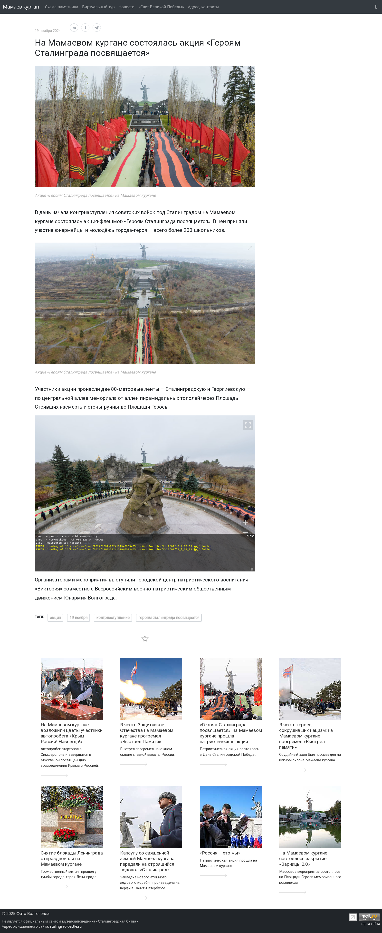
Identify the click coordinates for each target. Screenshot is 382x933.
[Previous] (42, 303)
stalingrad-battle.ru (66, 926)
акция (55, 617)
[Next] (247, 303)
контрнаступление (113, 617)
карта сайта (370, 923)
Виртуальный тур (98, 7)
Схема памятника (61, 7)
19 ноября (78, 617)
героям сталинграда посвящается (168, 617)
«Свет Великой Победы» (161, 7)
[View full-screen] (250, 71)
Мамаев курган (21, 6)
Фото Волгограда (33, 913)
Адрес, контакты (203, 7)
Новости (126, 7)
